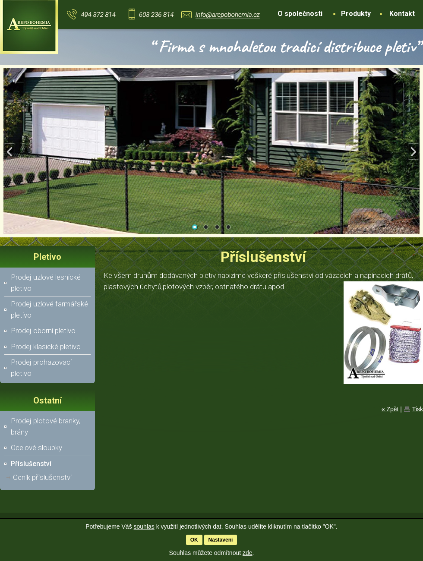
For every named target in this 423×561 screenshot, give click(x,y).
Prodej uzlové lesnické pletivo (46, 283)
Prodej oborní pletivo (43, 330)
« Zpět (390, 409)
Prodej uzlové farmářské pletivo (49, 309)
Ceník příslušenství (42, 477)
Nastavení (220, 540)
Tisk (417, 409)
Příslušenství (31, 464)
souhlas (144, 526)
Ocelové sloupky (36, 447)
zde (248, 552)
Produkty (356, 13)
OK (194, 540)
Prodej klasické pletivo (46, 346)
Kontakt (402, 13)
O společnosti (300, 13)
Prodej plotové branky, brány (45, 426)
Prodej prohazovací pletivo (41, 368)
